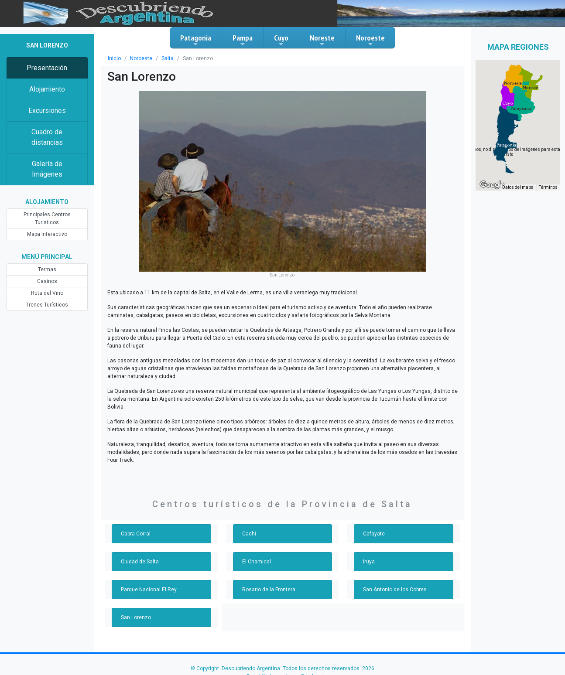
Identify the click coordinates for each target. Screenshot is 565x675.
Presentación (47, 68)
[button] (506, 145)
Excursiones (47, 110)
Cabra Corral (136, 534)
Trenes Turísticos (47, 305)
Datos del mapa (518, 187)
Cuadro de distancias (47, 137)
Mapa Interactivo (47, 234)
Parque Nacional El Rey (149, 589)
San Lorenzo (136, 617)
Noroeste (370, 40)
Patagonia (195, 40)
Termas (47, 269)
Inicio (114, 58)
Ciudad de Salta (140, 562)
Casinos (47, 281)
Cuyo (281, 40)
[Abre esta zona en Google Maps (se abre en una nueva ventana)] (492, 185)
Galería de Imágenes (47, 169)
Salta (167, 58)
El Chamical (256, 562)
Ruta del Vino (47, 293)
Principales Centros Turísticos (47, 218)
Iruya (369, 562)
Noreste (322, 40)
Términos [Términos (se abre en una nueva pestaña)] (548, 187)
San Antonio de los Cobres (395, 589)
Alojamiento (47, 89)
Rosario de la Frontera (268, 589)
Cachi (249, 534)
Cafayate (374, 534)
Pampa (243, 40)
